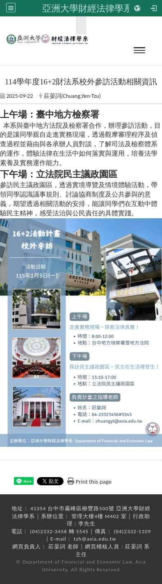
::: (78, 25)
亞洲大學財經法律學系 (87, 8)
